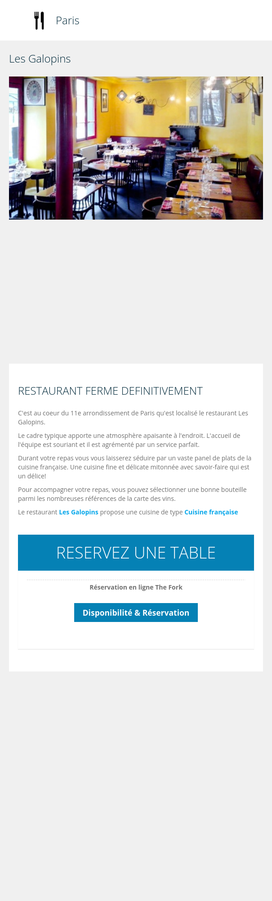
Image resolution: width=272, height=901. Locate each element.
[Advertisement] (138, 294)
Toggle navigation (17, 21)
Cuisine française (211, 512)
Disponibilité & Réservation (136, 612)
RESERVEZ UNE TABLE (136, 552)
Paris (68, 20)
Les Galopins (78, 512)
